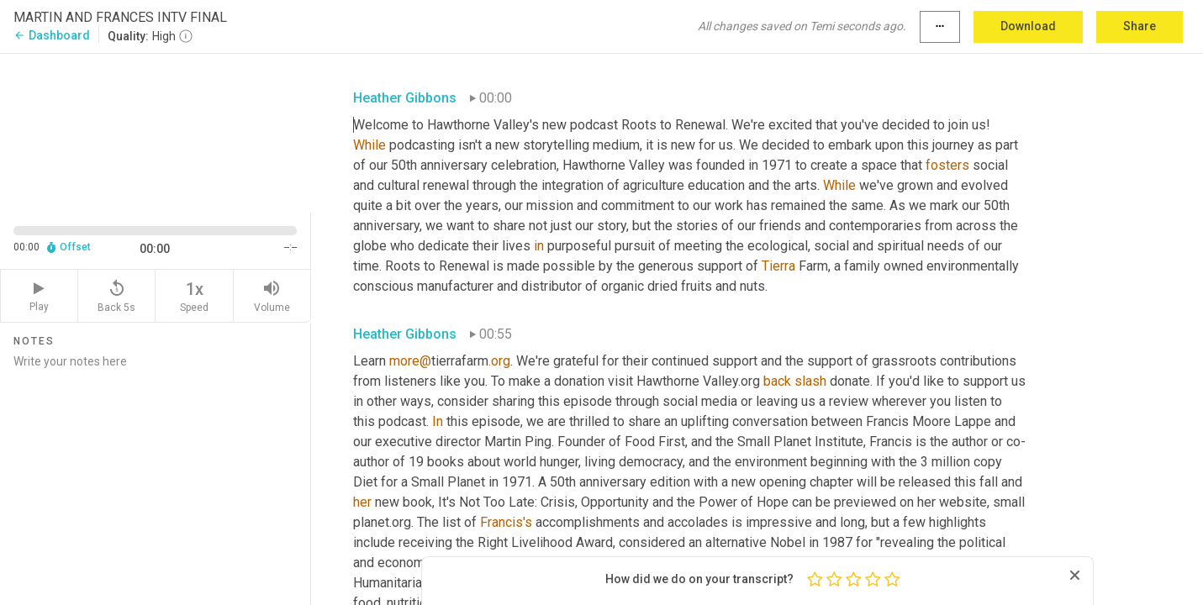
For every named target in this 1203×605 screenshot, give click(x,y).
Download (1028, 26)
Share (1139, 26)
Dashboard (51, 35)
